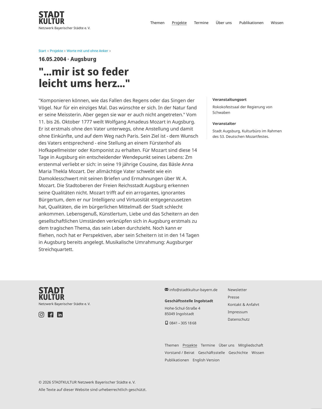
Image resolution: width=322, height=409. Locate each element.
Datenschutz (239, 319)
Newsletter (237, 289)
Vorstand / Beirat (179, 352)
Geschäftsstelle (211, 352)
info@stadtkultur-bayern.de (193, 289)
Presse (233, 297)
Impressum (238, 311)
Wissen (277, 22)
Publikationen (251, 22)
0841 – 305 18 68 (182, 322)
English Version (206, 359)
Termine (201, 22)
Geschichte (238, 352)
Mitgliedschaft (250, 345)
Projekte (179, 22)
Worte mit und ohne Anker (87, 50)
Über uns (224, 22)
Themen (157, 22)
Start (42, 50)
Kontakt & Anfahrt (243, 304)
